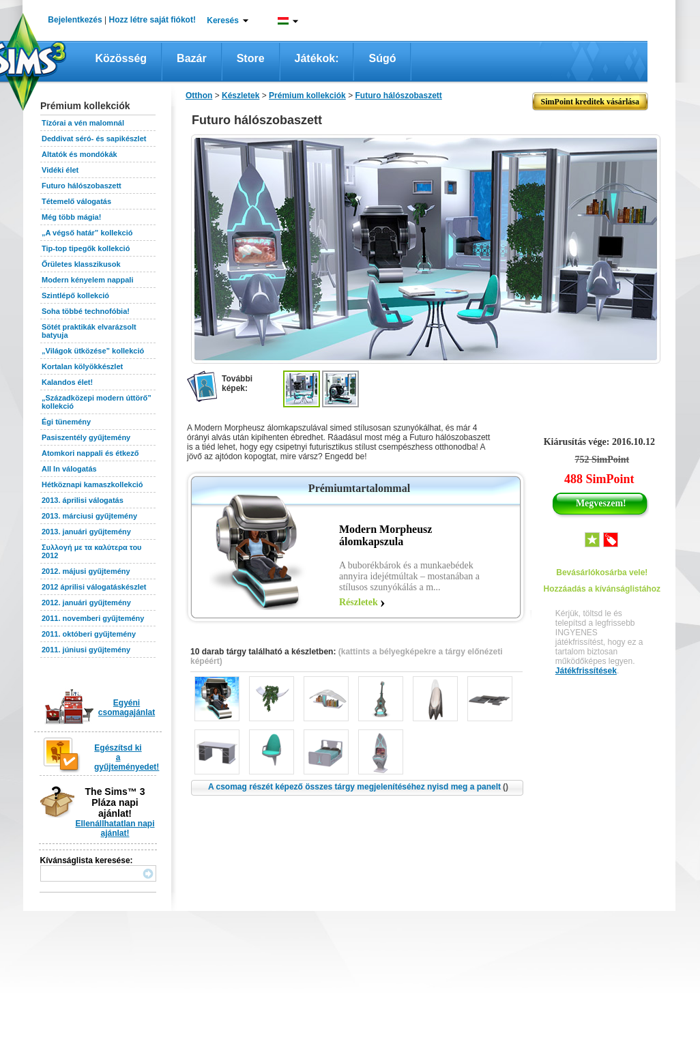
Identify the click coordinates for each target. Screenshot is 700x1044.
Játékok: (317, 58)
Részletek (358, 602)
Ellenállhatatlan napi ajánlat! (114, 828)
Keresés (223, 20)
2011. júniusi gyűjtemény (86, 650)
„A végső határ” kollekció (87, 233)
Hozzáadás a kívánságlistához (602, 589)
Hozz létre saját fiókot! (152, 20)
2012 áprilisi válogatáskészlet (94, 587)
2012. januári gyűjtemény (86, 602)
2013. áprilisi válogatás (82, 500)
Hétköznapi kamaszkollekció (92, 484)
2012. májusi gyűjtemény (86, 571)
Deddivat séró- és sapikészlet (94, 138)
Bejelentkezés (75, 20)
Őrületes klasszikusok (81, 264)
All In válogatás (69, 469)
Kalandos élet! (67, 382)
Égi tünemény (66, 422)
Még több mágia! (71, 217)
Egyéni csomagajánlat (126, 707)
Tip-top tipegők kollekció (86, 248)
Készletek (240, 95)
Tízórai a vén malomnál (83, 123)
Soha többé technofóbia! (86, 311)
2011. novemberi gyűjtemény (93, 618)
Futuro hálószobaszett (81, 186)
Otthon (199, 95)
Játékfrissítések (586, 671)
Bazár (192, 58)
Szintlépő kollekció (75, 295)
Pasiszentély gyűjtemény (86, 437)
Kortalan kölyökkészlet (82, 366)
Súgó (382, 58)
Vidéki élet (60, 170)
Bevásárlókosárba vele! (601, 572)
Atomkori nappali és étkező (90, 453)
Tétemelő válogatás (76, 201)
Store (251, 58)
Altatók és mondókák (79, 154)
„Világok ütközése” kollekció (93, 351)
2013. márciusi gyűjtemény (89, 516)
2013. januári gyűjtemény (86, 531)
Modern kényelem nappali (87, 280)
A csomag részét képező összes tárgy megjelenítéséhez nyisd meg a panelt (358, 787)
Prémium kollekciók (307, 95)
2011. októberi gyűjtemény (89, 634)
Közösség (121, 58)
